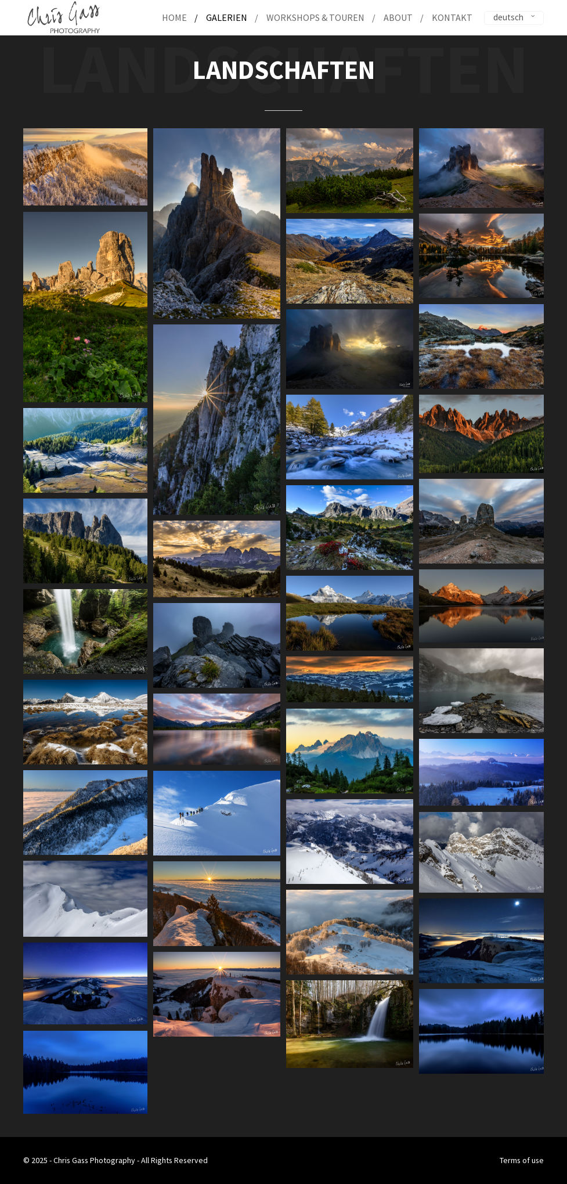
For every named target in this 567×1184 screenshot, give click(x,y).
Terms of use (522, 1160)
